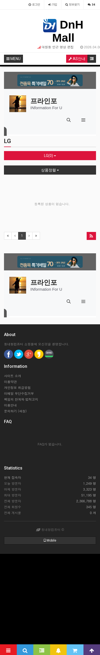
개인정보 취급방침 (17, 387)
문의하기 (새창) (15, 411)
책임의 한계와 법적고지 (21, 399)
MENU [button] (13, 59)
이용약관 (10, 381)
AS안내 (77, 59)
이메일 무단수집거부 (19, 393)
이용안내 (10, 405)
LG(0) (50, 155)
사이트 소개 (12, 375)
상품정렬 (50, 170)
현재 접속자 (12, 477)
